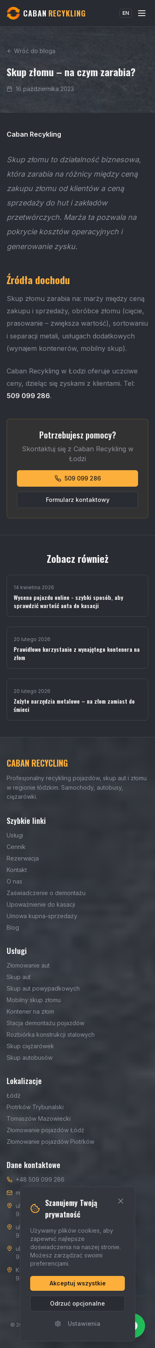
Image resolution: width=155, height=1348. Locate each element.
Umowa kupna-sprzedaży (42, 915)
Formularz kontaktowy (78, 499)
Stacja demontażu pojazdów (45, 1022)
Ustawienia (77, 1323)
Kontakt (17, 869)
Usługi (15, 835)
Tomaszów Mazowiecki (39, 1118)
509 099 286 (78, 478)
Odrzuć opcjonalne (77, 1303)
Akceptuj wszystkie (78, 1283)
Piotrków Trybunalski (35, 1106)
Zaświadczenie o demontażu (46, 892)
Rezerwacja (23, 858)
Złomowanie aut (28, 965)
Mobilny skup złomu (34, 999)
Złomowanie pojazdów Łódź (45, 1129)
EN (125, 13)
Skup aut (19, 976)
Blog (13, 927)
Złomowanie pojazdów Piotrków (50, 1141)
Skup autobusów (29, 1057)
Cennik (16, 846)
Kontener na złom (30, 1011)
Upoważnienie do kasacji (41, 904)
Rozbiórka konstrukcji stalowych (51, 1034)
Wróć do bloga (31, 50)
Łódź (14, 1095)
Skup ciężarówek (30, 1045)
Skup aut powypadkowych (43, 988)
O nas (14, 881)
